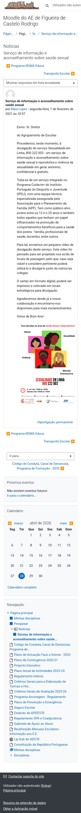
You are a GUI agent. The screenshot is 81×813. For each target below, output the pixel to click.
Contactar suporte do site (23, 776)
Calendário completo (22, 587)
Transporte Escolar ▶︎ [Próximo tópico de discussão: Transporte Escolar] (59, 73)
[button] (47, 5)
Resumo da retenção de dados (24, 803)
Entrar (46, 786)
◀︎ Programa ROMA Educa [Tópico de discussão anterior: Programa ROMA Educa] (25, 66)
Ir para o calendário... (21, 495)
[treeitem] (40, 684)
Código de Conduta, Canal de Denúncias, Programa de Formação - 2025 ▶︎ (41, 466)
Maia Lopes (19, 109)
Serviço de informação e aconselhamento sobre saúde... (59, 34)
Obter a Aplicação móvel (20, 809)
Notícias (34, 34)
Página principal (8, 34)
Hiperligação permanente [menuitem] (55, 422)
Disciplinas (21, 755)
